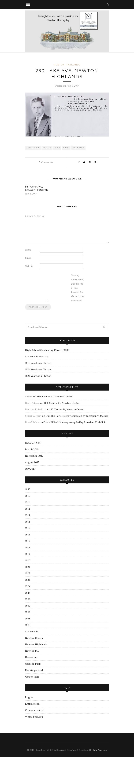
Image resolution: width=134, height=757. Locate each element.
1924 (27, 586)
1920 (27, 560)
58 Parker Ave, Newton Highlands (36, 188)
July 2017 (30, 468)
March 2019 (32, 449)
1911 (27, 502)
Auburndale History (36, 356)
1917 (27, 541)
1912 (27, 508)
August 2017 (32, 462)
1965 (27, 612)
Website (29, 266)
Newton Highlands (67, 65)
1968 (27, 618)
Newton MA (32, 650)
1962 (27, 605)
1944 (27, 592)
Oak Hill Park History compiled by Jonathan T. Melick (77, 415)
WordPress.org (34, 716)
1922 (27, 573)
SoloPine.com (100, 750)
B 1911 (57, 148)
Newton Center (34, 638)
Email (28, 257)
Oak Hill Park (32, 663)
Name (28, 249)
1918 (27, 547)
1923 (27, 579)
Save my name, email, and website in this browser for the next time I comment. (77, 288)
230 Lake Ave (33, 148)
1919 (27, 554)
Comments (46, 162)
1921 (27, 566)
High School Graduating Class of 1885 (47, 350)
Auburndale (31, 631)
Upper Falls (32, 676)
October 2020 (33, 442)
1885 (27, 489)
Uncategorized (34, 670)
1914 (27, 521)
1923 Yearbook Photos (38, 375)
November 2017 (34, 455)
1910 (27, 495)
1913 (27, 515)
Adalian (47, 148)
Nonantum (31, 657)
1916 (27, 534)
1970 (27, 625)
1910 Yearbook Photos (38, 363)
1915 (27, 528)
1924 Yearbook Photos (38, 369)
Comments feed (34, 710)
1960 (28, 599)
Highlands (78, 148)
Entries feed (32, 703)
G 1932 (66, 148)
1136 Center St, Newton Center (55, 396)
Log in (29, 697)
